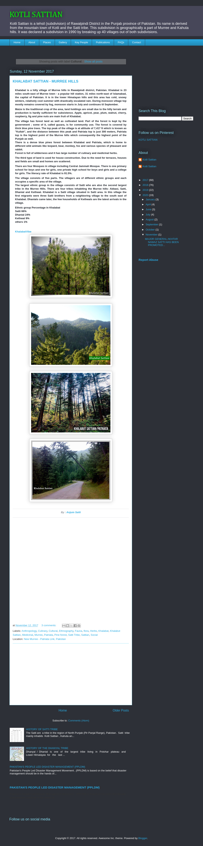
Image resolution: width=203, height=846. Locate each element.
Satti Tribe (74, 634)
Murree (38, 634)
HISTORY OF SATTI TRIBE (42, 729)
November (152, 234)
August (150, 219)
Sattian (85, 634)
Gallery (63, 42)
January (151, 199)
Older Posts (121, 710)
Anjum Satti (73, 512)
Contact (136, 42)
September (152, 224)
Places (47, 42)
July (148, 214)
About (31, 42)
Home (17, 42)
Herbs (93, 630)
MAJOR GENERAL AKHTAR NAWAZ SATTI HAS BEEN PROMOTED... (162, 242)
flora (86, 630)
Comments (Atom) (78, 720)
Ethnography (66, 630)
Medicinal (27, 634)
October (151, 229)
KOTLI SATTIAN (36, 15)
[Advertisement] (71, 674)
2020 (146, 195)
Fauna (78, 630)
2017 (146, 180)
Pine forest (60, 634)
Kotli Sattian (149, 159)
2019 (146, 189)
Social (94, 634)
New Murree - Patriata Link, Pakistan (45, 639)
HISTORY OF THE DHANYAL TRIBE (47, 748)
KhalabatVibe (23, 231)
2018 (146, 184)
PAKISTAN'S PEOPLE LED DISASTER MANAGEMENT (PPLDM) (47, 766)
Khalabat (103, 630)
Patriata (48, 634)
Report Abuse (148, 259)
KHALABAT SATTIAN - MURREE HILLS (45, 81)
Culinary (42, 630)
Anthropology (29, 630)
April (149, 204)
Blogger (142, 838)
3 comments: (49, 625)
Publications (103, 42)
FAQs (121, 42)
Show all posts (93, 61)
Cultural (53, 630)
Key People (81, 42)
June (149, 209)
